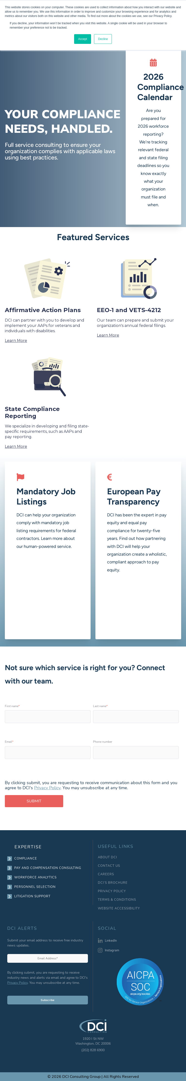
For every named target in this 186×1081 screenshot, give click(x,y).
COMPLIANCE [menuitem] (26, 858)
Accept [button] (82, 39)
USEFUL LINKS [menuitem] (115, 846)
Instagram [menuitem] (112, 950)
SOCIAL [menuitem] (107, 928)
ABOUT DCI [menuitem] (107, 857)
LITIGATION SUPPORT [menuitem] (33, 896)
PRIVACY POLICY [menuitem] (112, 891)
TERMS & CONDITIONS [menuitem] (117, 900)
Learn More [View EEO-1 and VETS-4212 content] (108, 335)
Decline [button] (103, 39)
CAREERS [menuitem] (106, 874)
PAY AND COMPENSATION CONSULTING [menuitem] (48, 868)
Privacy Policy (47, 788)
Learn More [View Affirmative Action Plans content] (16, 340)
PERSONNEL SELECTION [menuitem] (35, 887)
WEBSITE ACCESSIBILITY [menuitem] (119, 908)
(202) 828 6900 (93, 1050)
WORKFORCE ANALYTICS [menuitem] (36, 877)
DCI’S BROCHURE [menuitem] (113, 883)
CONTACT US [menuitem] (109, 866)
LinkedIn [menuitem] (111, 941)
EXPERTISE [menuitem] (28, 847)
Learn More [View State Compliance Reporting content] (16, 446)
